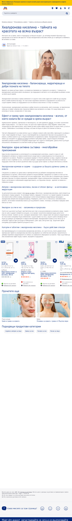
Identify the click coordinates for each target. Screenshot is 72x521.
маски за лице (30, 193)
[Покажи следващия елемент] (69, 256)
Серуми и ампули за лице (13, 331)
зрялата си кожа (23, 139)
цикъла (51, 123)
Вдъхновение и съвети (20, 22)
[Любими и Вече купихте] (57, 8)
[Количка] (65, 8)
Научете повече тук (7, 3)
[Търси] (67, 13)
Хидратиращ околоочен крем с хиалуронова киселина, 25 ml (48, 274)
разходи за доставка (26, 492)
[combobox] (36, 13)
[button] (69, 8)
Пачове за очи (41, 331)
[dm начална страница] (5, 8)
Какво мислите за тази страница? (22, 509)
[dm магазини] (52, 8)
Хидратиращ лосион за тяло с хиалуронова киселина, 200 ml (9, 273)
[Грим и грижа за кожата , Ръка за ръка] (18, 308)
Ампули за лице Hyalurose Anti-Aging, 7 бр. (28, 273)
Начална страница (7, 22)
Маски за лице (55, 331)
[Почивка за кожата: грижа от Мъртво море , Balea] (53, 308)
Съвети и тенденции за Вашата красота (40, 22)
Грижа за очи (29, 331)
